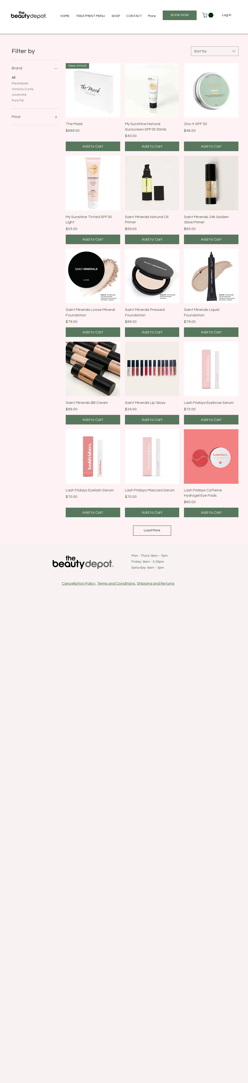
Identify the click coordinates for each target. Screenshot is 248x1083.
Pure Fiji (18, 100)
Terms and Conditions (116, 583)
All (13, 77)
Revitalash (20, 83)
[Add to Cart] (93, 146)
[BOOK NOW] (180, 15)
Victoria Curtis (22, 89)
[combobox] (215, 51)
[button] (208, 15)
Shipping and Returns (155, 583)
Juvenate (19, 94)
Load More (152, 530)
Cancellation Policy (78, 583)
